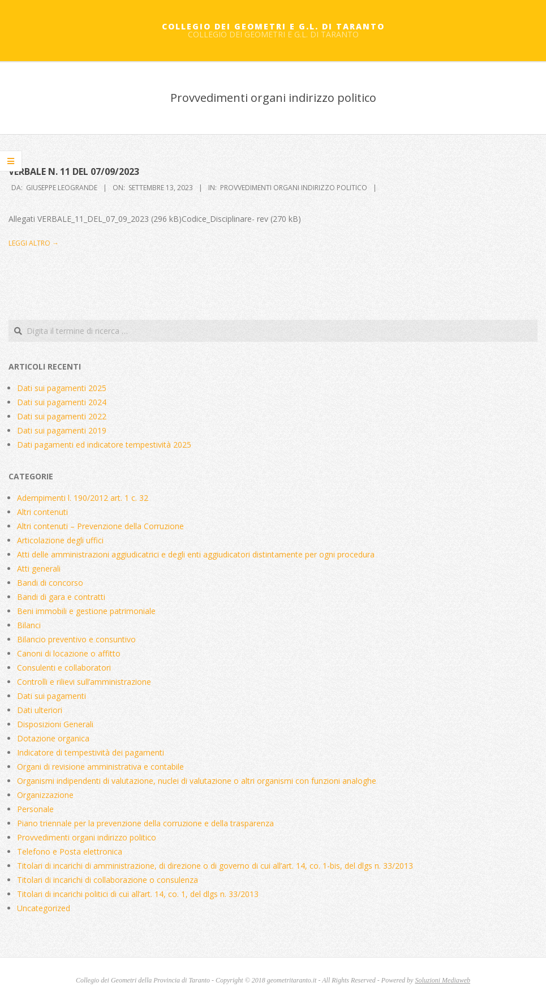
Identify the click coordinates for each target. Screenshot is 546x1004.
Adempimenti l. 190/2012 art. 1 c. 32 (82, 497)
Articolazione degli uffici (60, 540)
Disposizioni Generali (55, 724)
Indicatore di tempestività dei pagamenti (90, 752)
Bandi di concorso (50, 582)
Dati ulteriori (39, 710)
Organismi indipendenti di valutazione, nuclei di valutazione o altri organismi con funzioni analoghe (196, 780)
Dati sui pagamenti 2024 (61, 402)
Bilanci (29, 625)
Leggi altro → (33, 243)
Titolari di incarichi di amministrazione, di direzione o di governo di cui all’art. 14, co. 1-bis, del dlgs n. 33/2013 (215, 865)
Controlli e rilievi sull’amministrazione (84, 681)
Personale (35, 809)
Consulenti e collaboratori (64, 667)
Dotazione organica (53, 738)
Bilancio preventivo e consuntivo (76, 639)
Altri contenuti (42, 512)
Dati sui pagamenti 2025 (61, 388)
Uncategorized (43, 908)
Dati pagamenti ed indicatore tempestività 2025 (104, 444)
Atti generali (39, 568)
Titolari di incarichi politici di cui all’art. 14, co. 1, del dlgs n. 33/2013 (138, 894)
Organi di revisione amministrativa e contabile (100, 766)
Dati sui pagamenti (51, 695)
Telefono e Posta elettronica (69, 851)
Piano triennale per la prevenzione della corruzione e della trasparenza (145, 823)
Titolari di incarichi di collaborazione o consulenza (107, 879)
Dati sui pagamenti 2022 (61, 416)
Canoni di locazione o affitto (69, 653)
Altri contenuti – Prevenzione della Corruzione (100, 526)
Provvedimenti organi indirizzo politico (293, 187)
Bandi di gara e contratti (61, 596)
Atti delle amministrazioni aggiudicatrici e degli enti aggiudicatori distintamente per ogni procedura (196, 554)
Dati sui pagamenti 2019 (61, 430)
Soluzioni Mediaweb (442, 980)
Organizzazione (45, 795)
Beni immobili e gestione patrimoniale (86, 611)
